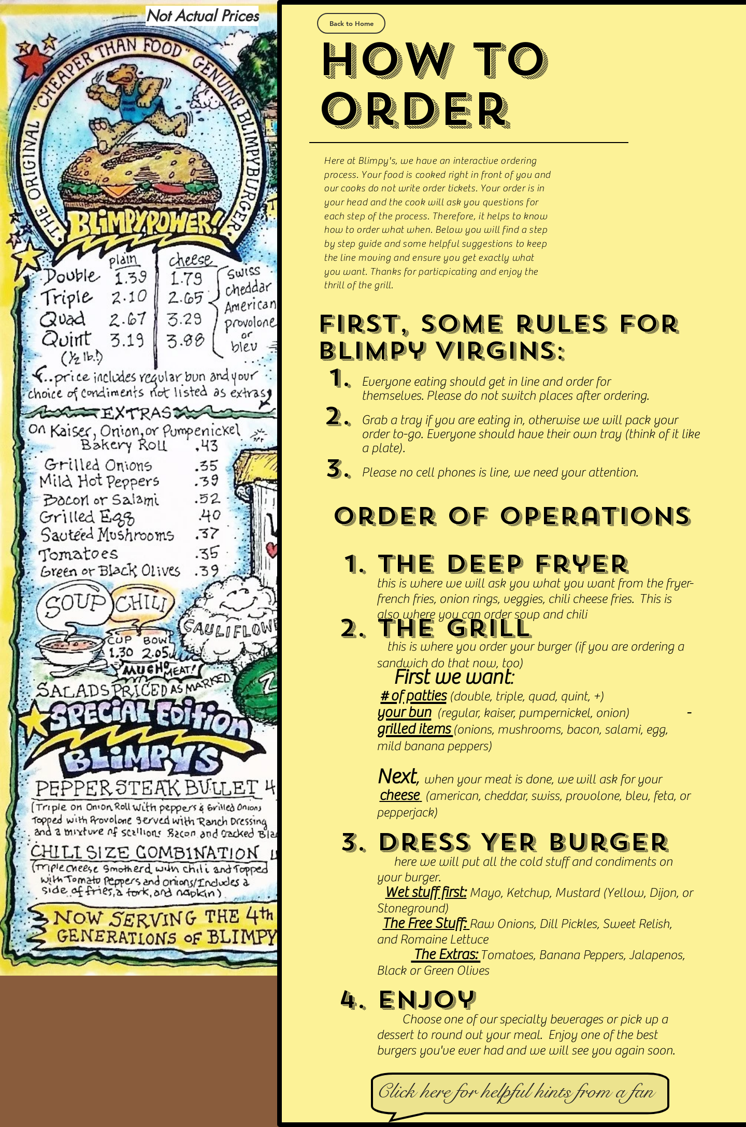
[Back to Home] (351, 23)
